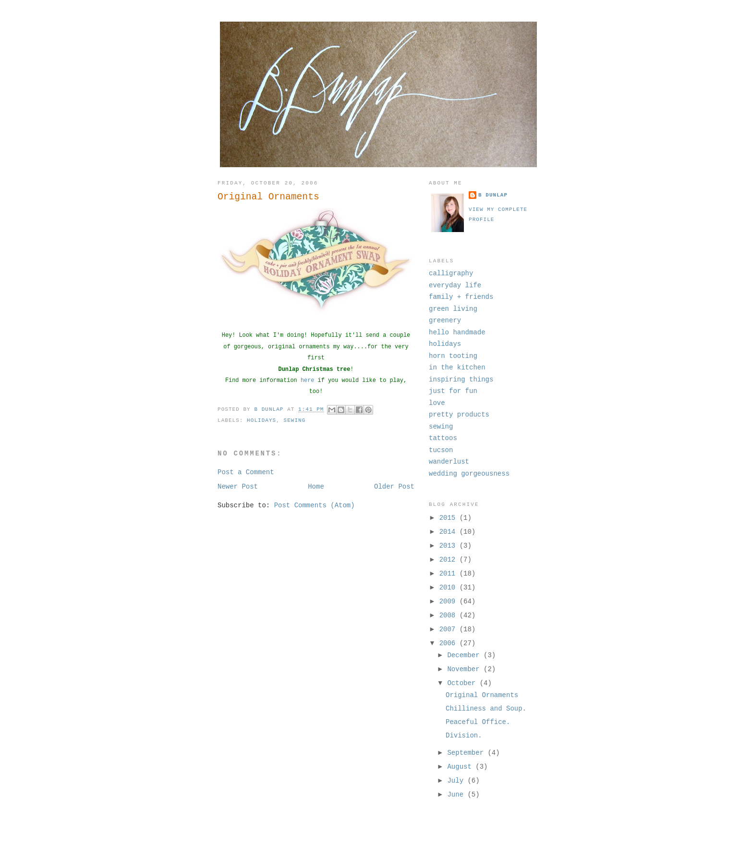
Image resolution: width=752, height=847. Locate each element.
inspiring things (461, 379)
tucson (441, 450)
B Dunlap (493, 195)
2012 (449, 560)
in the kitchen (457, 367)
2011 (449, 573)
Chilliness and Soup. (486, 708)
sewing (295, 420)
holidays (261, 420)
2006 (449, 643)
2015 (449, 518)
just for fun (453, 391)
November (465, 669)
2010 (449, 587)
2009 (449, 601)
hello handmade (457, 332)
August (461, 767)
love (437, 403)
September (467, 753)
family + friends (461, 297)
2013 (449, 546)
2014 (449, 532)
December (465, 655)
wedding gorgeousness (469, 474)
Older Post (394, 487)
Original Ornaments (482, 695)
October (463, 683)
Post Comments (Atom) (314, 505)
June (457, 794)
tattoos (443, 438)
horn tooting (453, 356)
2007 (449, 629)
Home (316, 487)
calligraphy (451, 273)
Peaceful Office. (478, 722)
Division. (464, 735)
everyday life (455, 285)
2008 (449, 615)
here (308, 380)
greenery (445, 320)
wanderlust (449, 462)
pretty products (459, 414)
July (457, 781)
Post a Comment (246, 472)
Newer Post (238, 487)
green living (453, 309)
